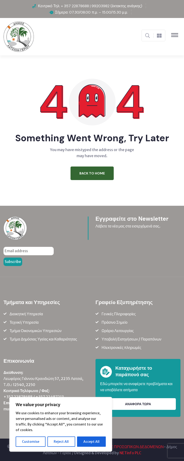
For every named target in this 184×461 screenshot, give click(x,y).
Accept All (91, 442)
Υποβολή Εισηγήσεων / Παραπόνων (131, 339)
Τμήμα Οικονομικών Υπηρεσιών (36, 330)
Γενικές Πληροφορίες (119, 314)
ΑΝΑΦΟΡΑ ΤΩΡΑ (138, 404)
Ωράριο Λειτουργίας (118, 330)
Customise (30, 442)
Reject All (61, 442)
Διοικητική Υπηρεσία (26, 314)
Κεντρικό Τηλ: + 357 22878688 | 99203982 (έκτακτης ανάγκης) (90, 6)
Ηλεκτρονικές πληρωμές (121, 347)
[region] (60, 424)
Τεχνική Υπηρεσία (24, 322)
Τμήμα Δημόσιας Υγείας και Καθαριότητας (43, 339)
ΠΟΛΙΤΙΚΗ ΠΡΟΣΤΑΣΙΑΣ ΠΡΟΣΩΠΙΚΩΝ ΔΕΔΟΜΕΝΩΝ (118, 446)
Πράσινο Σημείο (114, 322)
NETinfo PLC (130, 452)
